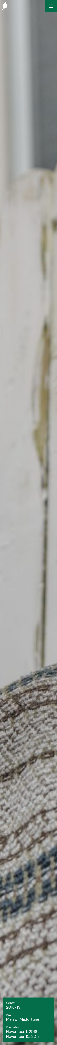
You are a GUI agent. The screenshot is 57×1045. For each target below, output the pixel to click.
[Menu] (51, 6)
